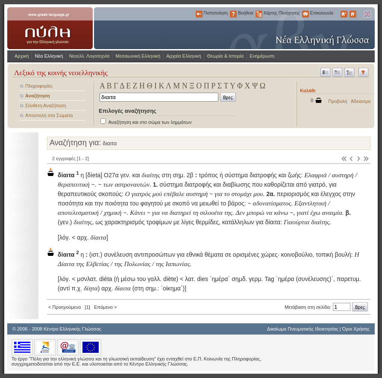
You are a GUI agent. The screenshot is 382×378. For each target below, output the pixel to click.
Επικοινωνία (305, 14)
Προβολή (337, 101)
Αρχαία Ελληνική (183, 56)
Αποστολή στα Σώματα (49, 115)
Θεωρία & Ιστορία (225, 56)
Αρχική (22, 56)
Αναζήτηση (37, 95)
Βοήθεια (233, 14)
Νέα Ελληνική (49, 56)
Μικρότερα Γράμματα (353, 14)
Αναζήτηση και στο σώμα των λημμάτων (149, 122)
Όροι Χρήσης (356, 328)
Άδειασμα (361, 101)
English (367, 14)
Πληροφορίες (39, 85)
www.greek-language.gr (50, 28)
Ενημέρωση (262, 56)
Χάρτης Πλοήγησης (259, 14)
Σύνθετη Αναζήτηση (45, 105)
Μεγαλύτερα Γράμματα (344, 14)
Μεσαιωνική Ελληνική (137, 56)
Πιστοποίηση (199, 14)
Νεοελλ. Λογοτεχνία (89, 56)
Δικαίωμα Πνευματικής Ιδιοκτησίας (302, 328)
